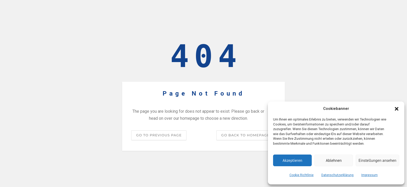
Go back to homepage (245, 135)
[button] (396, 108)
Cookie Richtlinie (301, 175)
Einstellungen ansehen (377, 160)
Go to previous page (158, 135)
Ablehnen (334, 160)
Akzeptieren (292, 160)
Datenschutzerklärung (337, 175)
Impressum (369, 175)
